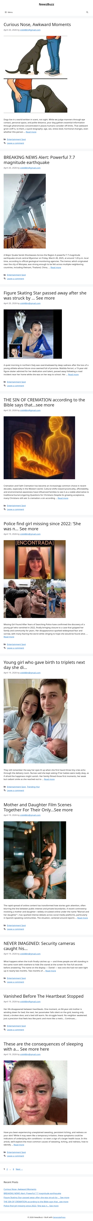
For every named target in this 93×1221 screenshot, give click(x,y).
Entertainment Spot (16, 139)
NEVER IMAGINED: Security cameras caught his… (39, 945)
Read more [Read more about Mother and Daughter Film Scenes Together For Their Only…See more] (82, 917)
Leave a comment (15, 143)
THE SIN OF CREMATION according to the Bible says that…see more (44, 402)
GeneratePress (59, 1217)
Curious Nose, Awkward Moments (37, 24)
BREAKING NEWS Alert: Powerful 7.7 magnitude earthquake (39, 159)
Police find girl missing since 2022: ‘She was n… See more (42, 526)
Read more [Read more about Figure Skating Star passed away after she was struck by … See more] (73, 374)
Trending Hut (33, 786)
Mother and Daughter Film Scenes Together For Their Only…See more (38, 807)
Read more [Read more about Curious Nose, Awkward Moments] (31, 132)
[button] (87, 12)
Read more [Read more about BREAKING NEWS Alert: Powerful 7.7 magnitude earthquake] (55, 267)
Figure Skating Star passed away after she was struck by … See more (45, 295)
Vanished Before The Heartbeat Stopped (44, 996)
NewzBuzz (46, 4)
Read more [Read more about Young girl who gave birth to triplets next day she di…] (49, 779)
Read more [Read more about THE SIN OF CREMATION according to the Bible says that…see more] (63, 498)
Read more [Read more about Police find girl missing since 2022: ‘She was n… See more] (9, 636)
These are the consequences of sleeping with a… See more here (43, 1046)
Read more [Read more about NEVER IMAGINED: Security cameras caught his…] (50, 970)
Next (19, 1169)
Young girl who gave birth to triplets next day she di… (44, 664)
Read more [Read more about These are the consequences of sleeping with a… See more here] (19, 1144)
